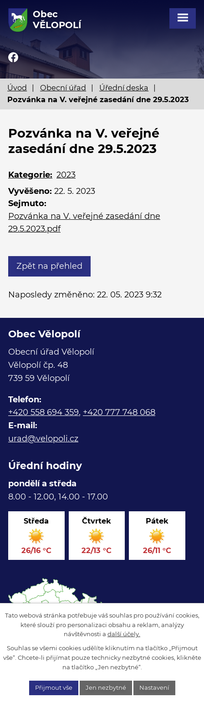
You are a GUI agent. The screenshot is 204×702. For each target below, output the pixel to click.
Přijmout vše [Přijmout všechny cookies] (53, 687)
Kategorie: (30, 175)
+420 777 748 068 (119, 412)
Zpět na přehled (49, 266)
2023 (66, 175)
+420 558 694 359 (43, 412)
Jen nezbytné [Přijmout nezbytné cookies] (106, 687)
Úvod (17, 87)
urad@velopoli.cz (43, 439)
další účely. (123, 634)
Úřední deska (123, 87)
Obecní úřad (63, 87)
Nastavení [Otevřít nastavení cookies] (154, 687)
